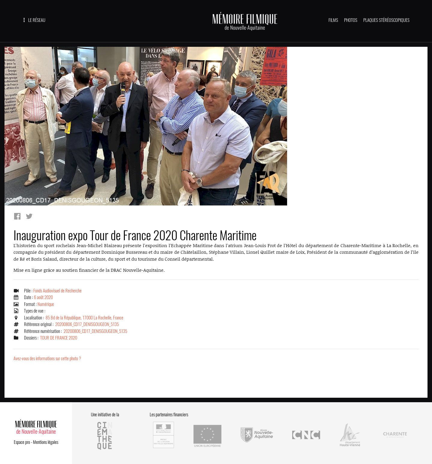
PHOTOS (350, 20)
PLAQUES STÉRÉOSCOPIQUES (386, 20)
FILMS (333, 20)
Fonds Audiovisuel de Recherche (57, 291)
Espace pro (22, 442)
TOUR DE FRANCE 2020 (58, 338)
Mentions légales (45, 442)
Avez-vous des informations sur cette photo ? (47, 358)
